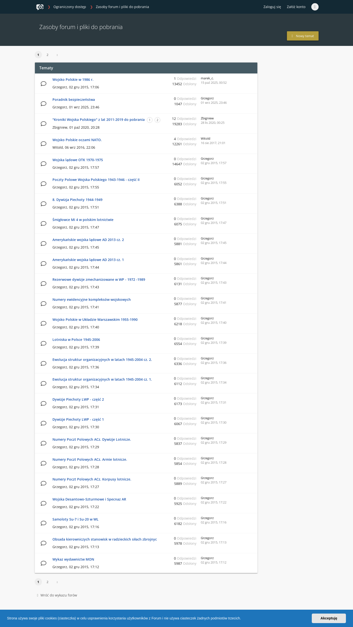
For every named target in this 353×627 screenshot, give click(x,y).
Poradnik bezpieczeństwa (73, 99)
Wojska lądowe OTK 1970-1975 (77, 159)
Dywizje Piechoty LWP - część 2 (78, 399)
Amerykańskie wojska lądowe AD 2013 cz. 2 (88, 239)
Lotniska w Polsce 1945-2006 (76, 339)
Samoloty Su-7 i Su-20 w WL (75, 519)
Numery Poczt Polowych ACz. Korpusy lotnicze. (91, 479)
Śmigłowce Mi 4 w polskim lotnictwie (82, 219)
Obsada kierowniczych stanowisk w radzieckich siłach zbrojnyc (104, 539)
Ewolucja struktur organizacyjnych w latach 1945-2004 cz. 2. (102, 359)
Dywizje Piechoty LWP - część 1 (78, 419)
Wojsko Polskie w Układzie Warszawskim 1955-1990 (95, 319)
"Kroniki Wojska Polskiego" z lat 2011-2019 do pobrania (98, 119)
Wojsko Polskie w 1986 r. (72, 79)
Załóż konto (296, 6)
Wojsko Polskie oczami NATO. (77, 139)
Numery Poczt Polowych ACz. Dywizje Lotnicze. (91, 439)
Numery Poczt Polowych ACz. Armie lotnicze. (89, 459)
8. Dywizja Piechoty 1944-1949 (77, 199)
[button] (242, 619)
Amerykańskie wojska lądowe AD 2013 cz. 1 (88, 259)
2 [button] (47, 54)
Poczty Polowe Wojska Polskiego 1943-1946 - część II (96, 179)
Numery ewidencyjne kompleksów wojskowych (91, 299)
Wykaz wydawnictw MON (73, 559)
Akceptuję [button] (329, 618)
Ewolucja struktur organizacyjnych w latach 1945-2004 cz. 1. (102, 379)
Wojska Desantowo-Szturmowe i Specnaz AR (89, 499)
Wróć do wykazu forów (57, 595)
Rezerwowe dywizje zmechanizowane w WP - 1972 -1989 (98, 279)
